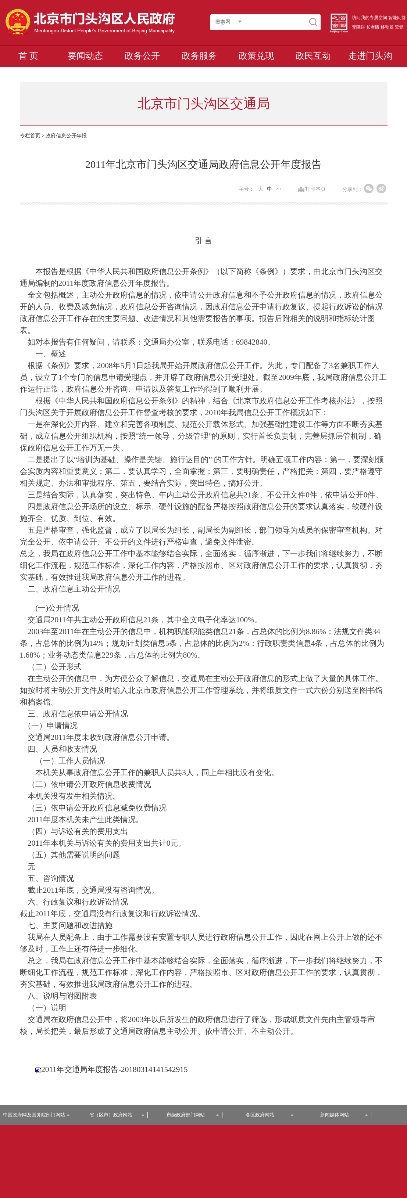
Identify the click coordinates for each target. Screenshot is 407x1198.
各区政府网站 (269, 1115)
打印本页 (315, 189)
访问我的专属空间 (369, 17)
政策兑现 (256, 56)
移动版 (387, 27)
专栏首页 (30, 135)
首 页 (28, 56)
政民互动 (313, 56)
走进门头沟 (370, 56)
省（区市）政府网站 (116, 1115)
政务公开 (142, 56)
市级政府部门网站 (193, 1115)
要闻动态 (85, 56)
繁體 (399, 27)
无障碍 (358, 27)
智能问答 (397, 17)
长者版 (372, 27)
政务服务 (199, 56)
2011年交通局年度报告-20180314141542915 (114, 1069)
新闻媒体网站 (344, 1115)
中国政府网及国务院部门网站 (36, 1115)
